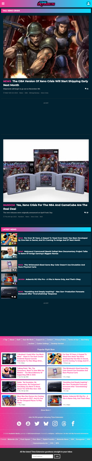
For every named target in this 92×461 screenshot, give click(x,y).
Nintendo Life (13, 439)
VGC (88, 439)
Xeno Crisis (44, 93)
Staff (18, 340)
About (12, 340)
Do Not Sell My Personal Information (76, 434)
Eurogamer (80, 439)
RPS (57, 443)
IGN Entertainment (34, 434)
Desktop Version (57, 344)
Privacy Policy (60, 340)
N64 (41, 217)
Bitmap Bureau (34, 93)
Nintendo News (63, 439)
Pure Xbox (37, 439)
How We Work (28, 340)
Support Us (40, 340)
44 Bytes (51, 434)
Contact (50, 340)
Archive (31, 344)
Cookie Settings (43, 344)
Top (5, 340)
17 (86, 213)
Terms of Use (73, 340)
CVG (51, 443)
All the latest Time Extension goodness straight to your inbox (46, 452)
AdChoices (59, 434)
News (21, 93)
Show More (46, 410)
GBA (26, 93)
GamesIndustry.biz (40, 443)
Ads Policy (85, 340)
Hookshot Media (14, 434)
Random (21, 217)
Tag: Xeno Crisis (11, 11)
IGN (72, 439)
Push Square (25, 439)
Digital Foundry (49, 439)
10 (14, 243)
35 (14, 297)
